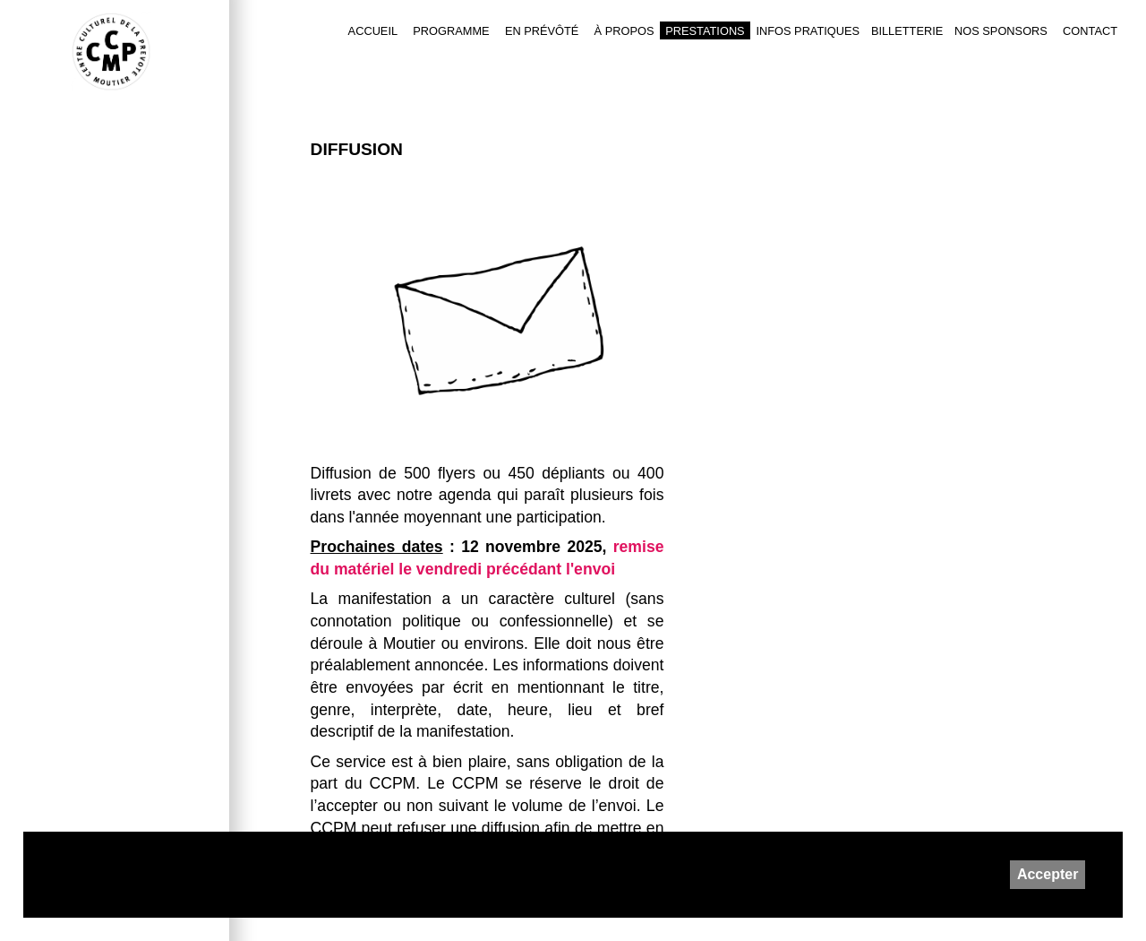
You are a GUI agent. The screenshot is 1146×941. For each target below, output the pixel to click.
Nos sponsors (1001, 31)
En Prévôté (542, 31)
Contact (1090, 31)
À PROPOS (624, 31)
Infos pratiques (808, 31)
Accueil (373, 31)
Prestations (704, 31)
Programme (451, 31)
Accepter (1047, 874)
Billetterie (907, 31)
